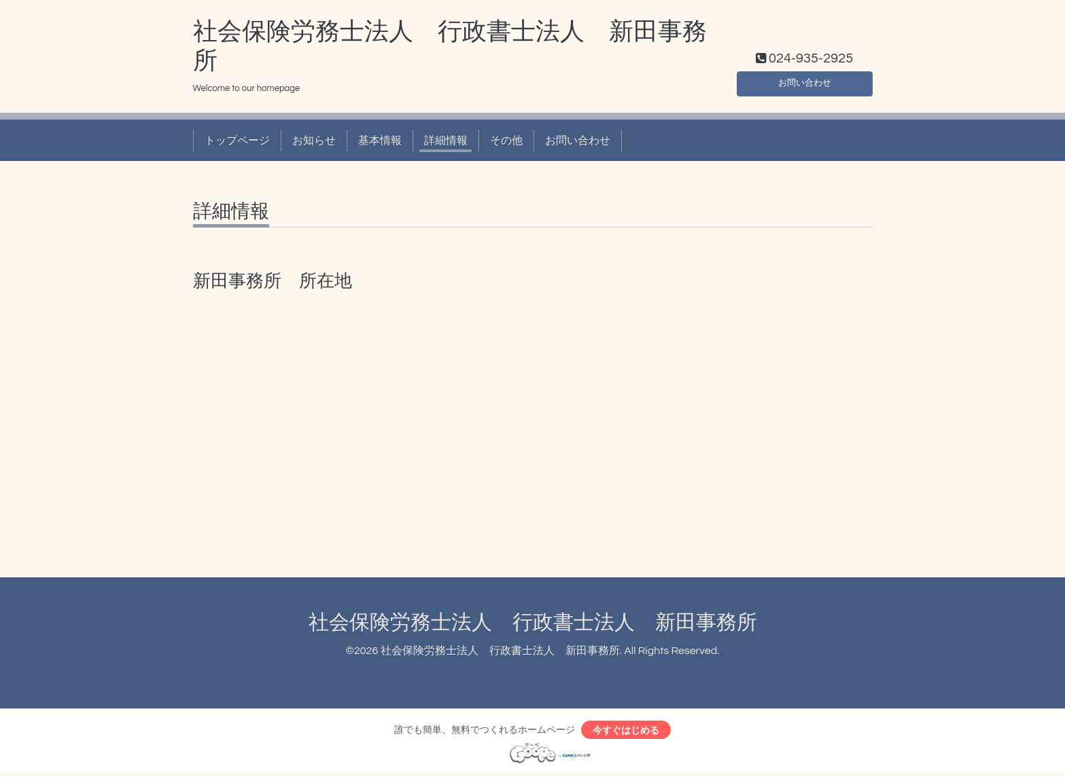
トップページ (237, 140)
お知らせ (314, 140)
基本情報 (380, 140)
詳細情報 (446, 140)
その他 (506, 140)
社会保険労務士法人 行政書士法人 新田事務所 (533, 622)
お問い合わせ (804, 80)
